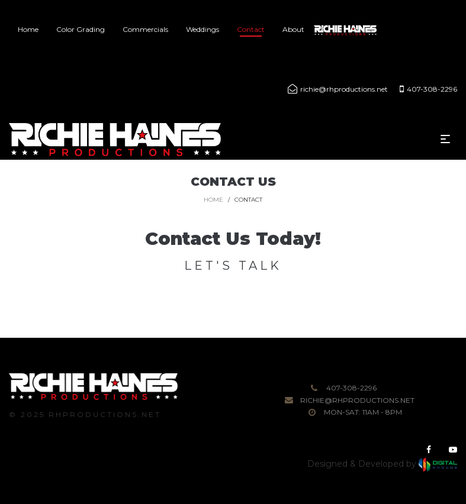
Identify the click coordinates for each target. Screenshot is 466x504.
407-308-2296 (351, 387)
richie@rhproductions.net (357, 400)
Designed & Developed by (382, 463)
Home (213, 199)
